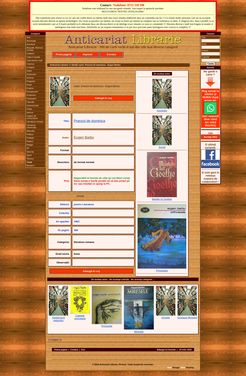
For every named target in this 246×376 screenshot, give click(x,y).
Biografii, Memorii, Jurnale (35, 49)
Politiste (30, 138)
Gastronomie (33, 105)
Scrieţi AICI (210, 137)
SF (28, 148)
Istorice (30, 112)
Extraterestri (32, 91)
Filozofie (30, 102)
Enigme (30, 88)
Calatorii (30, 53)
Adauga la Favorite (166, 349)
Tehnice (30, 158)
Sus (83, 349)
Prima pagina (60, 349)
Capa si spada (33, 57)
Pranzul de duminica (89, 121)
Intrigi (29, 109)
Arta (28, 37)
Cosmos (30, 64)
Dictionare (31, 74)
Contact (111, 54)
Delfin (29, 71)
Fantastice (31, 98)
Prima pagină (63, 54)
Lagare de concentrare (32, 117)
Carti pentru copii (34, 60)
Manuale (31, 131)
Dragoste (31, 81)
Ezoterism (31, 95)
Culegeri (30, 67)
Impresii (87, 54)
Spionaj (30, 152)
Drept (29, 85)
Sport (29, 155)
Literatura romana (35, 122)
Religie (30, 145)
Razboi (30, 141)
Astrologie (31, 41)
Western (30, 165)
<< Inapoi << (55, 339)
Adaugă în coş (103, 98)
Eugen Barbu (84, 137)
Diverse (30, 78)
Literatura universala (31, 126)
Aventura (31, 44)
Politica (30, 134)
